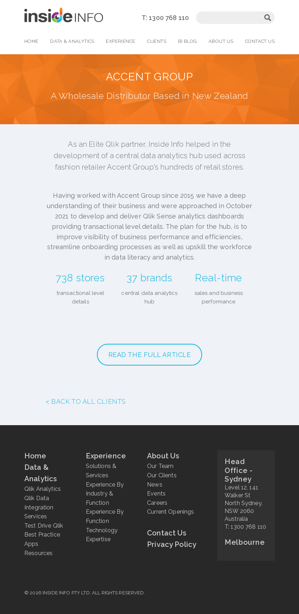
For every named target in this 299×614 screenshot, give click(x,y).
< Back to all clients (86, 401)
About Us (221, 41)
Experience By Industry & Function (105, 493)
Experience (120, 41)
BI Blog (187, 41)
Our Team (160, 466)
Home (31, 41)
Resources (38, 553)
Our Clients (162, 475)
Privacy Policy (171, 544)
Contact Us (260, 41)
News (154, 484)
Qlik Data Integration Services (39, 507)
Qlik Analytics (42, 488)
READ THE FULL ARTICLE (149, 354)
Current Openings (170, 511)
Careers (157, 502)
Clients (156, 41)
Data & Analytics (72, 41)
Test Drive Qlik (43, 525)
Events (156, 493)
